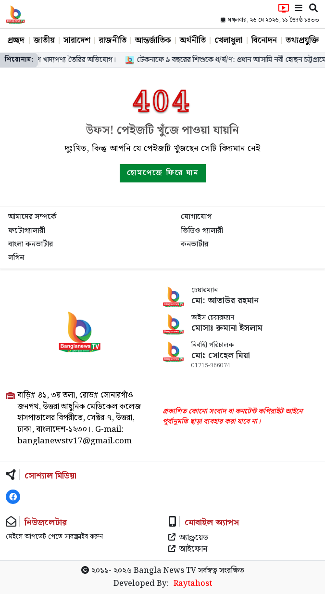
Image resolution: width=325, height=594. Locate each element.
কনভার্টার (194, 244)
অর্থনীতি (193, 40)
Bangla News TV (165, 571)
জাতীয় (44, 40)
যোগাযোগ (196, 217)
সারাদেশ (76, 40)
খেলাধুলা (228, 40)
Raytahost (193, 584)
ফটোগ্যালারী (26, 231)
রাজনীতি (112, 40)
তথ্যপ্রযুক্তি (302, 40)
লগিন (16, 258)
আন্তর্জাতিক (153, 40)
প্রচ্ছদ (15, 40)
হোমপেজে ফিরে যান (163, 173)
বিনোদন (264, 40)
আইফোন (187, 549)
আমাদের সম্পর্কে (32, 217)
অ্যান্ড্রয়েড (188, 538)
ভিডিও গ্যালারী (202, 231)
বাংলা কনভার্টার (30, 244)
